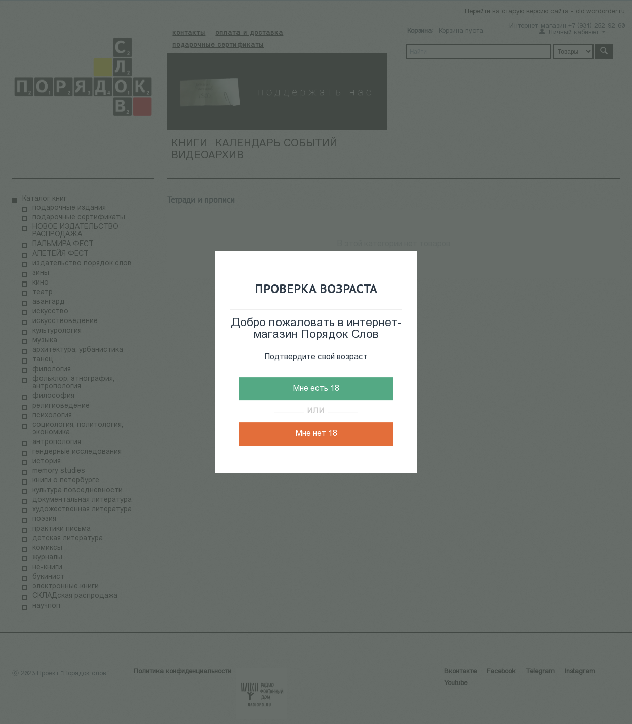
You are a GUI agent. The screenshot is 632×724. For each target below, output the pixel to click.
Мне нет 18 (316, 434)
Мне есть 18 (316, 389)
